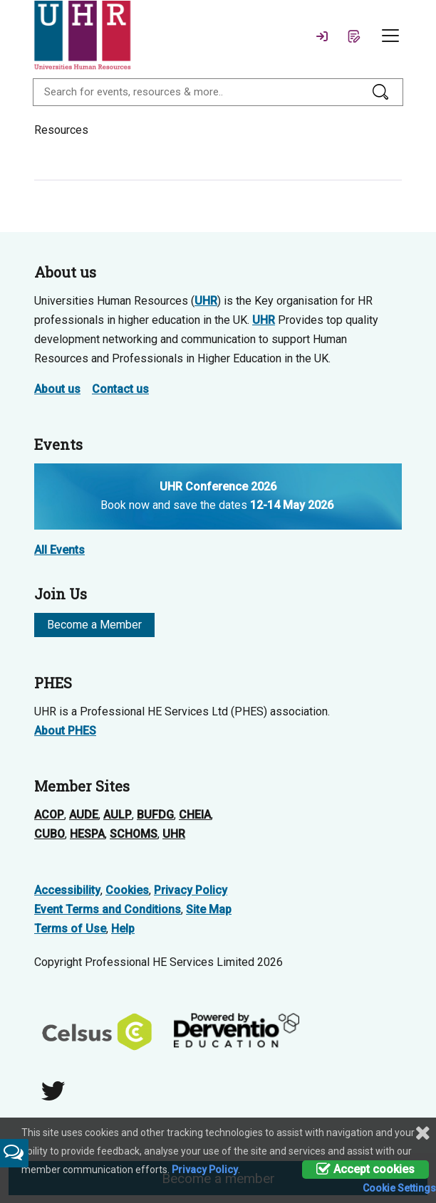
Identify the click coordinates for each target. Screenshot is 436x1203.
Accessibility (67, 890)
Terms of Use (70, 928)
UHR (205, 301)
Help (123, 928)
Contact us (120, 389)
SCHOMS (133, 834)
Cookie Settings (399, 1188)
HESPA (87, 834)
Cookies (127, 890)
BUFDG (155, 814)
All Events (59, 550)
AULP (117, 814)
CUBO (49, 834)
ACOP (49, 814)
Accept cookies (365, 1169)
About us (57, 389)
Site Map (209, 909)
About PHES (65, 730)
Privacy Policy (190, 890)
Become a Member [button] (94, 624)
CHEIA (195, 814)
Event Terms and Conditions (107, 909)
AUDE (83, 814)
